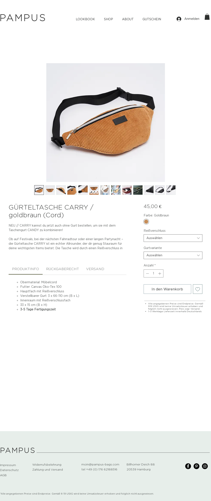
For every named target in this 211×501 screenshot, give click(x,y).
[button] (207, 17)
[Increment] (160, 273)
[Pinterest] (196, 466)
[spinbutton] (153, 273)
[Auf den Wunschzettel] (197, 289)
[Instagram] (205, 466)
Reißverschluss (155, 230)
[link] (25, 269)
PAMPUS (18, 450)
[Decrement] (147, 273)
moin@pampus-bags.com (100, 464)
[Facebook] (188, 466)
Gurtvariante (153, 248)
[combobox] (173, 238)
